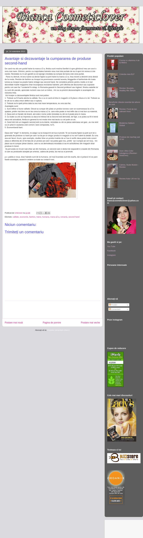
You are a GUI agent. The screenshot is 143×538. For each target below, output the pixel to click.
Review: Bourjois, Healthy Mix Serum (127, 89)
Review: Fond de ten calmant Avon (128, 110)
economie (24, 217)
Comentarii (114, 309)
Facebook (111, 251)
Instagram (111, 255)
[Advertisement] (58, 309)
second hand (73, 217)
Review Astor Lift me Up (129, 179)
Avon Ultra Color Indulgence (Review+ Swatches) (128, 153)
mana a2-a (54, 217)
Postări (113, 305)
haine (38, 217)
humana (45, 217)
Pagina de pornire (52, 322)
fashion (32, 217)
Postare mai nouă (14, 322)
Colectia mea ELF (126, 74)
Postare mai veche (90, 322)
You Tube (111, 246)
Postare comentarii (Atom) (58, 330)
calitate (16, 217)
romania (63, 217)
